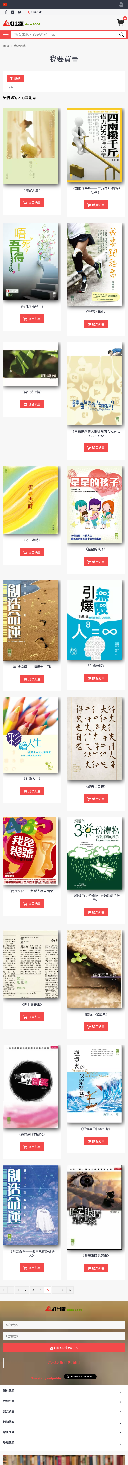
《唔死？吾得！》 (32, 306)
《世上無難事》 (32, 1004)
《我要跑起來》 (96, 311)
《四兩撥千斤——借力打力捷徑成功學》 (96, 190)
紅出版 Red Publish (64, 1362)
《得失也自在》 (96, 786)
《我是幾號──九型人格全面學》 (32, 890)
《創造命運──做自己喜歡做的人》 (32, 1253)
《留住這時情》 (32, 391)
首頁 (6, 46)
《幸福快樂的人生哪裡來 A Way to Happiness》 (95, 433)
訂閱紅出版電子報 (64, 1348)
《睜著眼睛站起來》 (96, 1255)
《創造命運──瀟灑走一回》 (32, 666)
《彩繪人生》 (32, 778)
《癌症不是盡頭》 (96, 1014)
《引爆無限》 (96, 665)
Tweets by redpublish (47, 1378)
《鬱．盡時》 (32, 539)
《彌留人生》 (32, 190)
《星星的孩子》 (96, 548)
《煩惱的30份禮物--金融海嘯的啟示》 (96, 897)
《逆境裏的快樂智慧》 (96, 1128)
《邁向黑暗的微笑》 (32, 1134)
